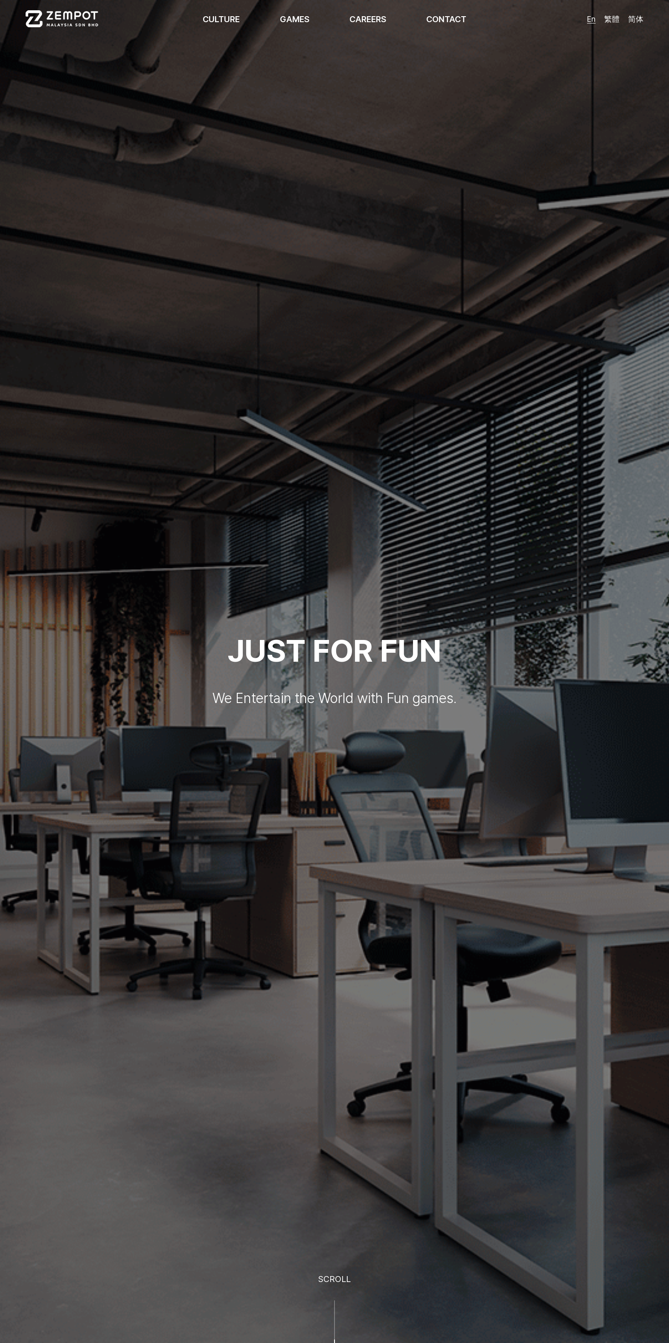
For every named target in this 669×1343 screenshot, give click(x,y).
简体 (635, 18)
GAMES (294, 19)
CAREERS (367, 19)
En (591, 18)
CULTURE (221, 19)
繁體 (612, 18)
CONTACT (446, 19)
